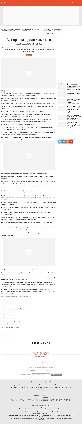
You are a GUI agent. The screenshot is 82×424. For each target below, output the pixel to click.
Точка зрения (25, 3)
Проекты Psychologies (66, 387)
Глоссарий (69, 3)
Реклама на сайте (23, 385)
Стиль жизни (52, 3)
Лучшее (11, 3)
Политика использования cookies (35, 387)
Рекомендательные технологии (52, 387)
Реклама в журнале (33, 385)
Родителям (28, 55)
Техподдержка (40, 390)
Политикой (32, 370)
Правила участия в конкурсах (62, 385)
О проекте (15, 385)
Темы (33, 3)
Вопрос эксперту (43, 385)
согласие (33, 367)
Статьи (17, 3)
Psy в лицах (60, 3)
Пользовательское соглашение (18, 387)
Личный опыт (42, 3)
